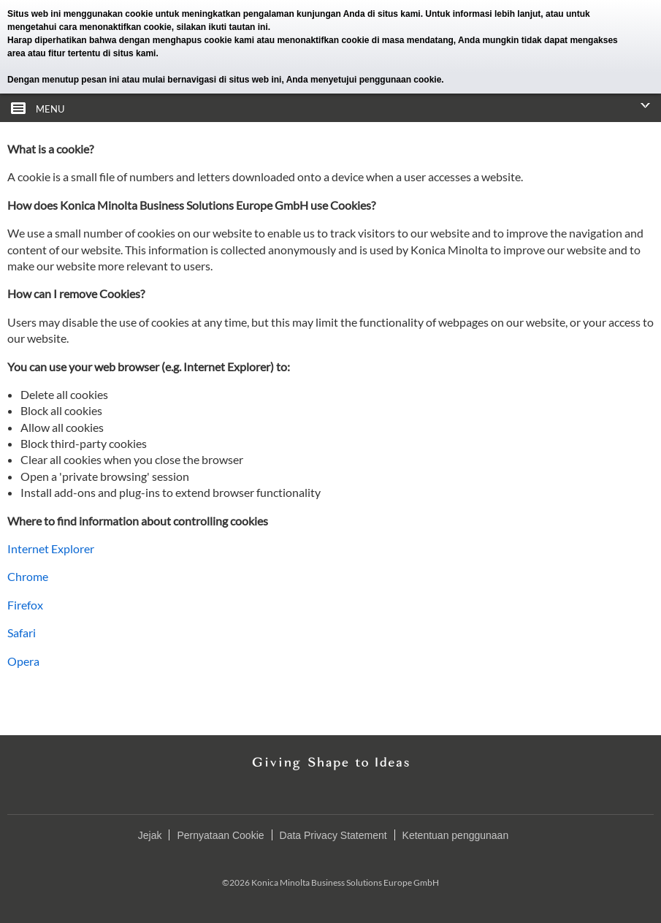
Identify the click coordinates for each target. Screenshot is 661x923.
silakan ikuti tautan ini (221, 27)
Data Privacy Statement (333, 835)
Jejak (150, 835)
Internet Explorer (50, 548)
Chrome (27, 576)
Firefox (25, 605)
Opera (23, 661)
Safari (21, 632)
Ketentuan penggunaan (455, 835)
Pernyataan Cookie (220, 835)
